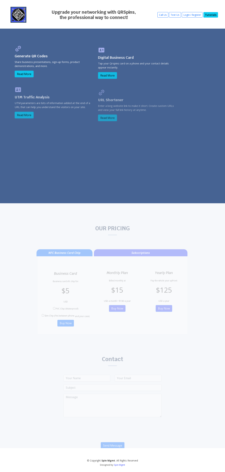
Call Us (163, 14)
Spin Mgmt (119, 464)
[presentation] (112, 435)
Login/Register (192, 14)
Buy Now (66, 327)
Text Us (175, 14)
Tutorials (210, 14)
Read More (26, 77)
